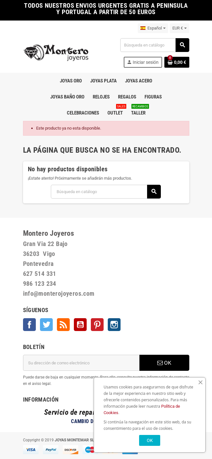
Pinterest (97, 324)
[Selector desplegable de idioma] (153, 28)
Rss (63, 324)
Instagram (114, 324)
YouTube (80, 324)
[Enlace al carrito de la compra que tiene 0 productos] (176, 62)
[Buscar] (154, 45)
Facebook (29, 324)
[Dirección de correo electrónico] (81, 363)
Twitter (46, 324)
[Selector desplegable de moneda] (179, 28)
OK (164, 363)
